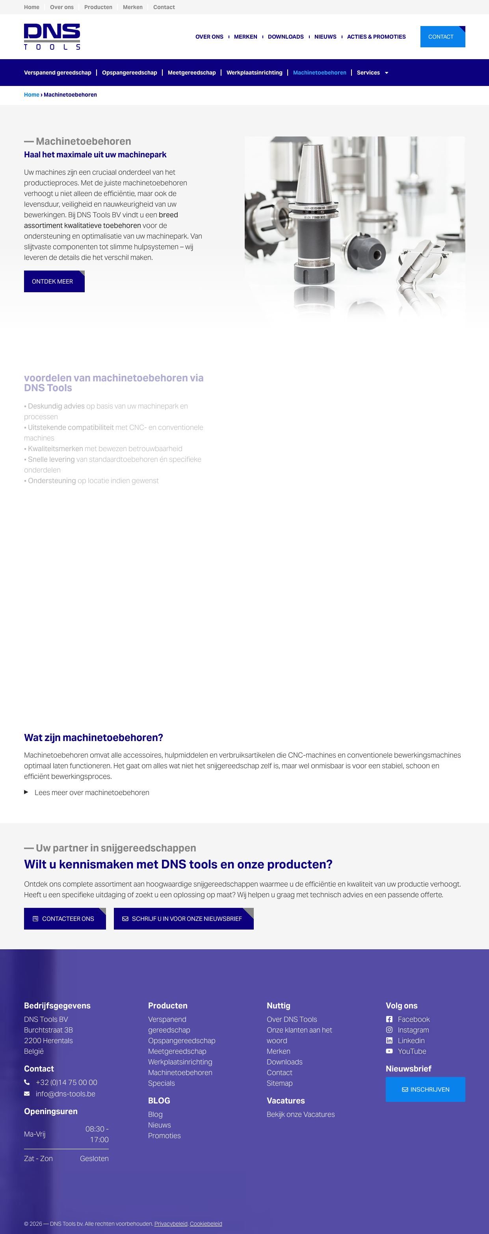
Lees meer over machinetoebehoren (92, 792)
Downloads (286, 36)
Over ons (62, 7)
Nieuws (325, 36)
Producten (98, 7)
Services (373, 73)
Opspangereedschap (129, 72)
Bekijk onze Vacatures (301, 1114)
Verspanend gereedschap (57, 72)
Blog (155, 1114)
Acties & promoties (376, 36)
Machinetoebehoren (319, 72)
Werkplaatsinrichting (255, 72)
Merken (133, 7)
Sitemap (280, 1083)
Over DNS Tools (292, 1019)
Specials (161, 1083)
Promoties (164, 1135)
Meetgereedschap (192, 72)
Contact (164, 7)
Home (31, 7)
